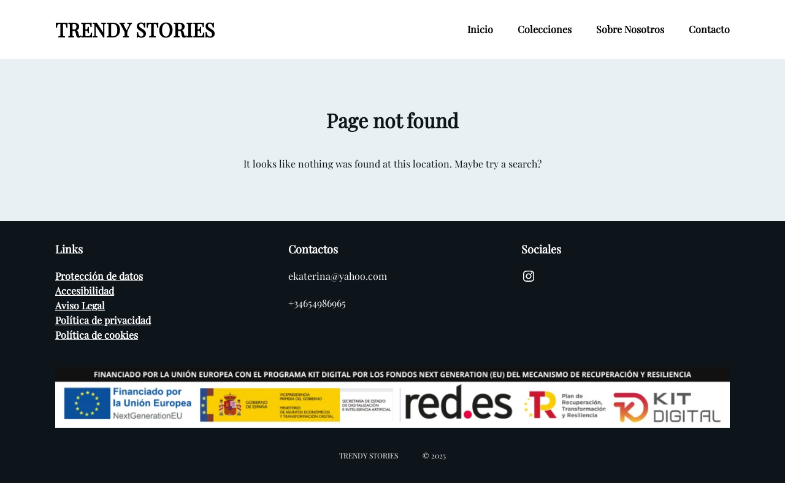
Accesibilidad (84, 290)
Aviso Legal (80, 305)
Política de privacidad (103, 320)
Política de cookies (96, 334)
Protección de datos (99, 275)
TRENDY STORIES (135, 29)
